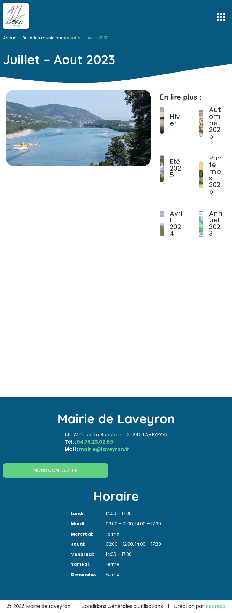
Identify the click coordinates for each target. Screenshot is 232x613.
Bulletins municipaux (44, 38)
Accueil (10, 38)
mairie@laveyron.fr (104, 449)
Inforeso (215, 606)
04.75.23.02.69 (95, 441)
